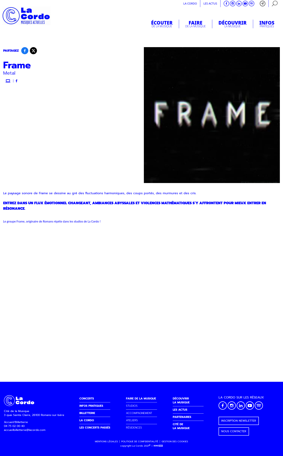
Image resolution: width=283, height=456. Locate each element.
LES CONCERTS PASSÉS (94, 428)
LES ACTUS (180, 410)
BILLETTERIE (87, 413)
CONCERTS (86, 398)
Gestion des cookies (175, 441)
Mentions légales (106, 441)
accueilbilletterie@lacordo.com (24, 430)
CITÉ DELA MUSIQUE (181, 426)
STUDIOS (132, 406)
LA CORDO (86, 420)
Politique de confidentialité (139, 441)
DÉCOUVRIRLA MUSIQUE (181, 400)
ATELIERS (132, 420)
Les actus (210, 3)
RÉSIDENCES (134, 428)
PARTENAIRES (182, 417)
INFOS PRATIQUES (91, 406)
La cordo (190, 3)
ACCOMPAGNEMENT (139, 413)
